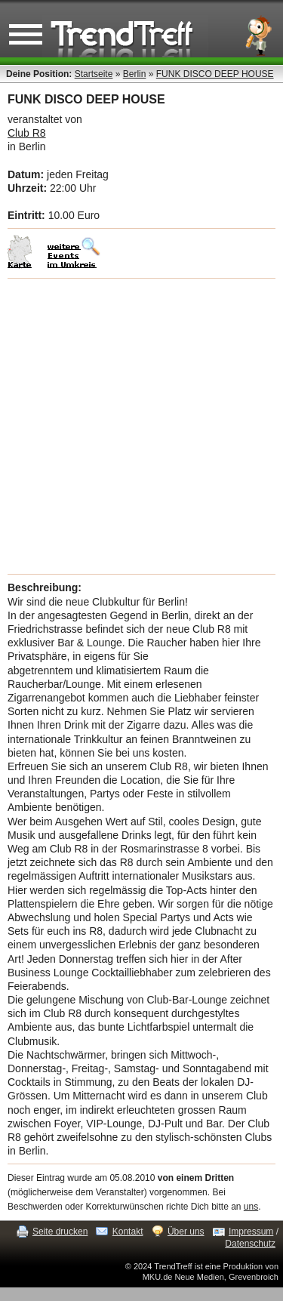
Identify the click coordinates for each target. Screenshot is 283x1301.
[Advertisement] (141, 426)
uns (251, 1206)
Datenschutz (250, 1243)
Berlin (134, 74)
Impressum (251, 1231)
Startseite (94, 74)
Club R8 (27, 133)
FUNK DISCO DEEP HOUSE (215, 74)
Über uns (186, 1231)
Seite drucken (60, 1231)
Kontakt (127, 1231)
